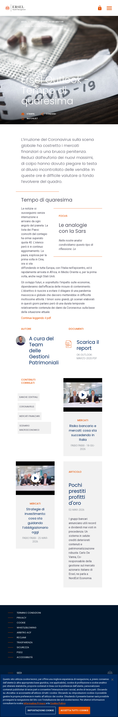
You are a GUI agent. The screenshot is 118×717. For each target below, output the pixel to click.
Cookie (21, 622)
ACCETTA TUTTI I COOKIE (74, 710)
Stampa (28, 114)
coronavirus (26, 406)
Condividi (48, 114)
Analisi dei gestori (53, 22)
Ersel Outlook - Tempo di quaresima (44, 26)
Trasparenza (25, 642)
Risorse (35, 22)
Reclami (21, 637)
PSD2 (20, 652)
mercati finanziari (29, 416)
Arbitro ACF (24, 632)
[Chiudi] (112, 679)
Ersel (24, 22)
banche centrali (28, 397)
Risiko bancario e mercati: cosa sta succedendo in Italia (83, 433)
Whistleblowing (26, 627)
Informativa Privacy (34, 703)
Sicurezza (23, 647)
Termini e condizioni (29, 612)
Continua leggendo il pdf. (36, 318)
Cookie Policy (58, 703)
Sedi (19, 673)
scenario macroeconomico (29, 428)
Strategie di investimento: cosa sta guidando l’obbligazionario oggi (35, 520)
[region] (59, 695)
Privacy (21, 617)
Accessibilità (25, 657)
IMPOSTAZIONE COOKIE (40, 710)
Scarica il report (88, 345)
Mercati (82, 420)
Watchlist (29, 118)
